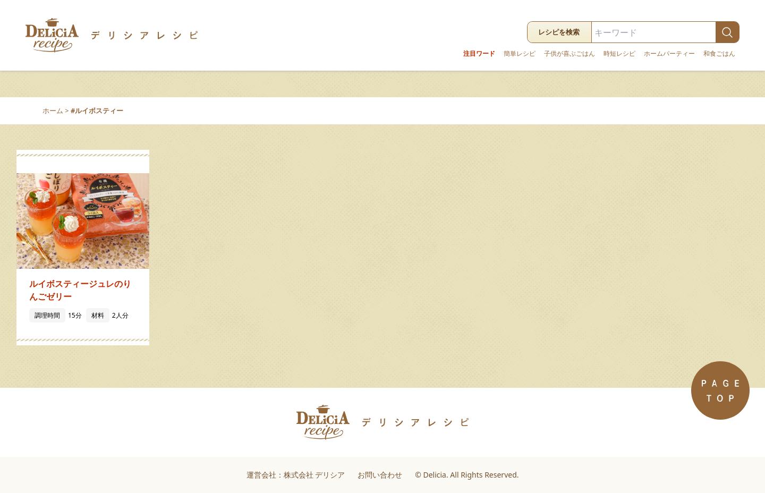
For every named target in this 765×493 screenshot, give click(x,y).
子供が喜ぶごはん (569, 53)
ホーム (52, 110)
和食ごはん (719, 53)
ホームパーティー (669, 53)
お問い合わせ (380, 475)
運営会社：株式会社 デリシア (295, 475)
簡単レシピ (520, 53)
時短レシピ (619, 53)
